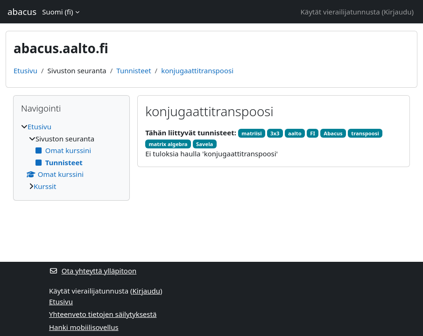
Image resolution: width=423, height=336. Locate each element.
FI (312, 133)
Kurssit (45, 186)
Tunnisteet (133, 70)
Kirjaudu (397, 11)
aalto (295, 133)
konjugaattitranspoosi (197, 70)
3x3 (274, 133)
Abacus (333, 133)
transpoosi (365, 133)
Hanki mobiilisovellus (84, 327)
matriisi (251, 133)
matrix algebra (168, 143)
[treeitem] (71, 156)
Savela (204, 143)
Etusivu (25, 70)
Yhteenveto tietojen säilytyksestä (102, 314)
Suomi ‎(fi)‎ (57, 11)
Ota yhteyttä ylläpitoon (92, 270)
